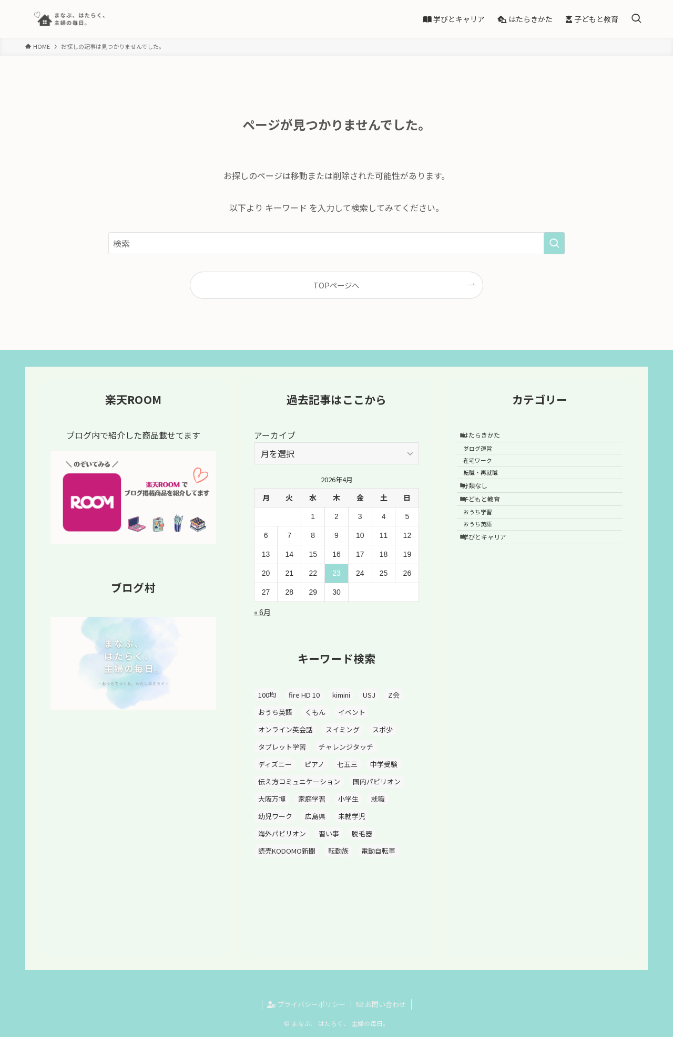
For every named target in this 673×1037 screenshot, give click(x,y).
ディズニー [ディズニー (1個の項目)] (275, 764)
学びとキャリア (490, 578)
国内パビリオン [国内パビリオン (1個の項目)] (377, 781)
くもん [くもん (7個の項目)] (315, 712)
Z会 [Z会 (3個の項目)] (394, 695)
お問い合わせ (381, 1004)
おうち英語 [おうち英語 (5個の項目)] (275, 712)
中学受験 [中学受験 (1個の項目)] (383, 764)
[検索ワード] (336, 243)
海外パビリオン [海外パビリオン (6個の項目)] (282, 833)
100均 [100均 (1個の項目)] (267, 695)
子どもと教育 (487, 526)
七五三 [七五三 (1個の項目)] (347, 764)
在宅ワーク (485, 472)
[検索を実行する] (554, 243)
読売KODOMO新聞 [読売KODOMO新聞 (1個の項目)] (286, 851)
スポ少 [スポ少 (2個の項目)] (382, 729)
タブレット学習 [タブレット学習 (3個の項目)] (282, 747)
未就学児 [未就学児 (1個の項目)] (351, 816)
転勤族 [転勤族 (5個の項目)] (338, 851)
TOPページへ (336, 285)
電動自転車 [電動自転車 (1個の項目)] (378, 851)
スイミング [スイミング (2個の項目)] (342, 729)
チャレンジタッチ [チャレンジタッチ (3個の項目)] (346, 747)
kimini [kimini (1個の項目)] (341, 695)
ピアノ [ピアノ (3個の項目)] (314, 764)
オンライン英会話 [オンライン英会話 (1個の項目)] (285, 729)
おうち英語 (485, 561)
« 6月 (262, 612)
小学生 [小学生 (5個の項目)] (348, 799)
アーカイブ (274, 435)
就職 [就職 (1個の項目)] (378, 799)
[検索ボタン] (636, 19)
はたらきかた (487, 437)
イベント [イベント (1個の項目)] (351, 712)
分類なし (480, 507)
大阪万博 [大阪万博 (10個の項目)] (271, 799)
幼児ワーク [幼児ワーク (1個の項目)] (275, 816)
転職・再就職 (488, 489)
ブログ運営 (485, 455)
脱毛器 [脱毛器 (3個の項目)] (362, 833)
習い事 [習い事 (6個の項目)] (329, 833)
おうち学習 (485, 544)
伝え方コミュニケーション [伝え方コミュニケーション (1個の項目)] (299, 781)
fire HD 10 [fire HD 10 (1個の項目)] (304, 695)
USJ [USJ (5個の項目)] (369, 695)
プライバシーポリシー (306, 1004)
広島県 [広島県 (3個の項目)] (315, 816)
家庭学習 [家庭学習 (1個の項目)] (311, 799)
